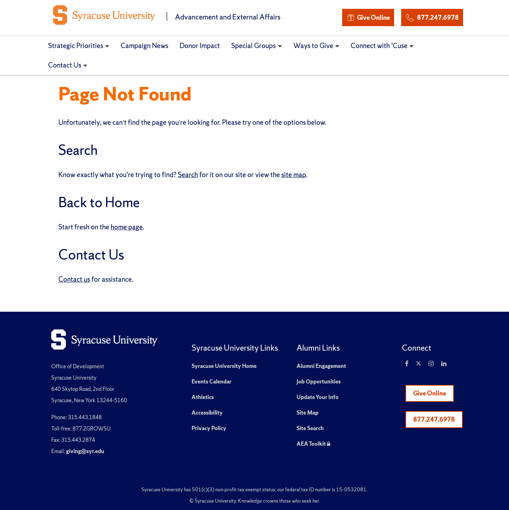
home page (127, 226)
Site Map (307, 412)
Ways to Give (313, 45)
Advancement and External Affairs (228, 17)
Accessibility (207, 412)
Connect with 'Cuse (379, 45)
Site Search (310, 428)
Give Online (368, 17)
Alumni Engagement (321, 366)
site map (293, 174)
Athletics (203, 397)
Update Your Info (318, 397)
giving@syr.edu (85, 451)
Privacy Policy (209, 428)
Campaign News (144, 45)
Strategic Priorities (75, 45)
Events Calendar (212, 381)
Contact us (74, 279)
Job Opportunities (319, 381)
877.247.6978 (432, 16)
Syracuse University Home (224, 366)
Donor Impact (200, 45)
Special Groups (253, 45)
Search (188, 174)
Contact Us (64, 65)
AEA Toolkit (313, 443)
